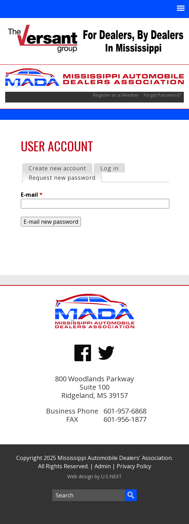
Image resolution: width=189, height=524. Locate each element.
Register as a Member (116, 95)
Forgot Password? (162, 95)
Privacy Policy (134, 466)
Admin (102, 466)
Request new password (65, 177)
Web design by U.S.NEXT (94, 476)
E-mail (32, 194)
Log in (109, 168)
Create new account (57, 168)
